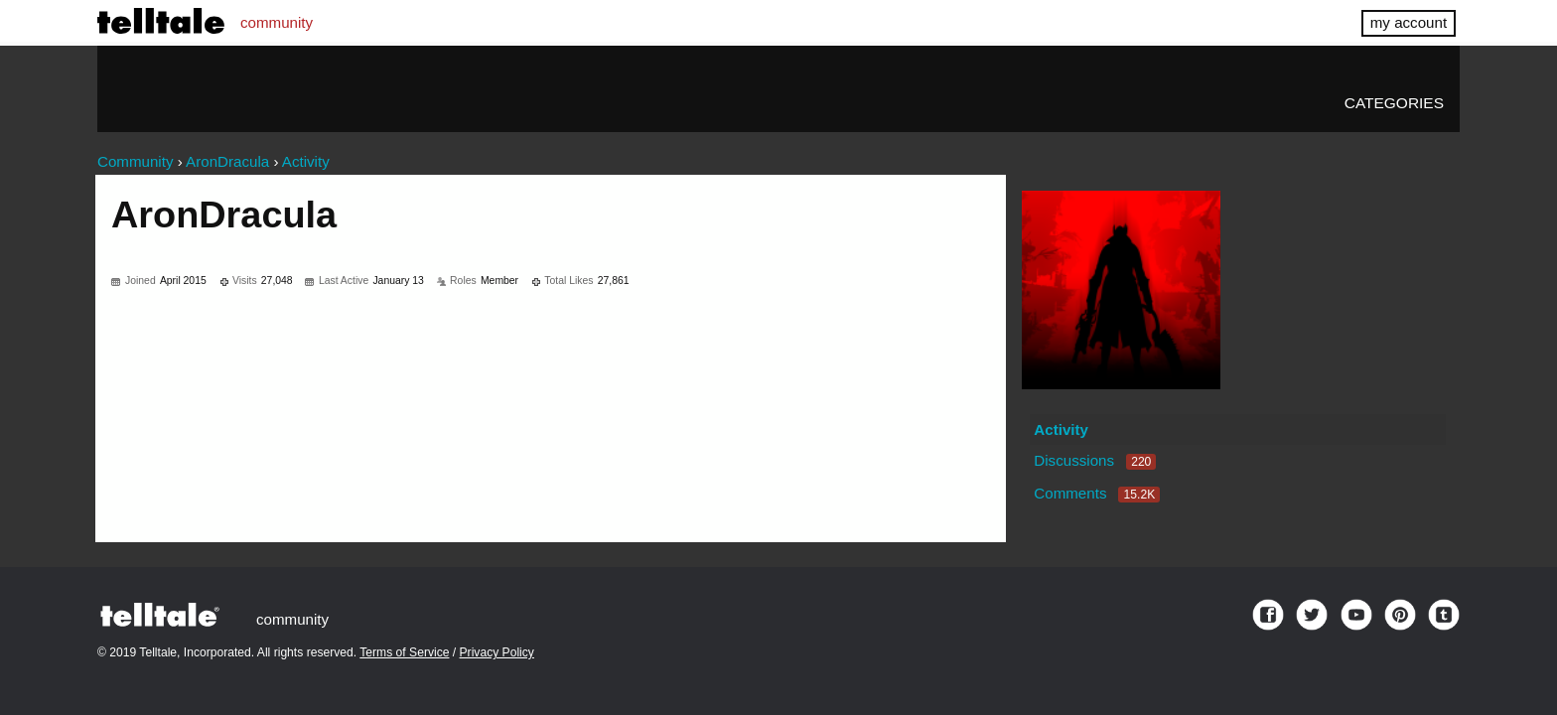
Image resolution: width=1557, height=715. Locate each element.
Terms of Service (404, 652)
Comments (1097, 493)
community (276, 22)
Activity (1061, 429)
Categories (1394, 102)
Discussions (1095, 460)
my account (1408, 22)
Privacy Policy (497, 652)
